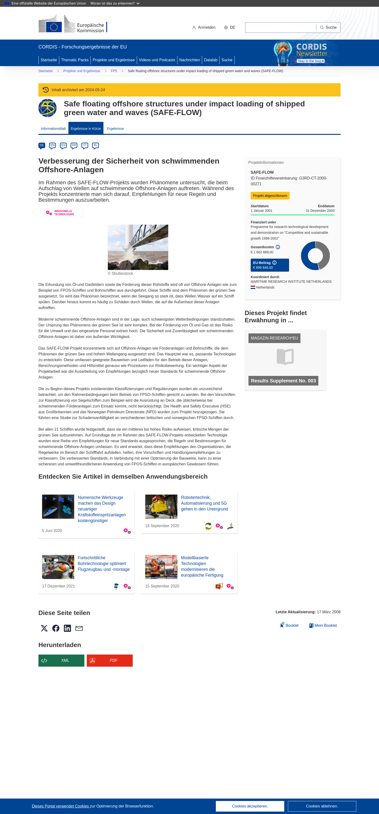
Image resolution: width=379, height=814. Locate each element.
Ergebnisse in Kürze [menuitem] (86, 129)
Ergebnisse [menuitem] (115, 129)
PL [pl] (95, 145)
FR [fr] (74, 145)
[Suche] (328, 27)
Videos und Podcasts (157, 60)
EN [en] (53, 145)
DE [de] (42, 145)
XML (65, 660)
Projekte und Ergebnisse (114, 60)
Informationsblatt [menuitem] (53, 129)
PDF (113, 660)
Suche (226, 60)
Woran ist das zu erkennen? (114, 3)
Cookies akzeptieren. (250, 806)
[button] (229, 27)
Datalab (210, 60)
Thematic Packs (75, 60)
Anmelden (203, 27)
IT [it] (84, 145)
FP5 (114, 71)
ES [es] (63, 145)
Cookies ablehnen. (322, 806)
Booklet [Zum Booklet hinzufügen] (290, 625)
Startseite (49, 60)
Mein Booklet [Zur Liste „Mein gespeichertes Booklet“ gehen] (323, 625)
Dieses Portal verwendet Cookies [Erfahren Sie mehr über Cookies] (61, 806)
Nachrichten (189, 60)
